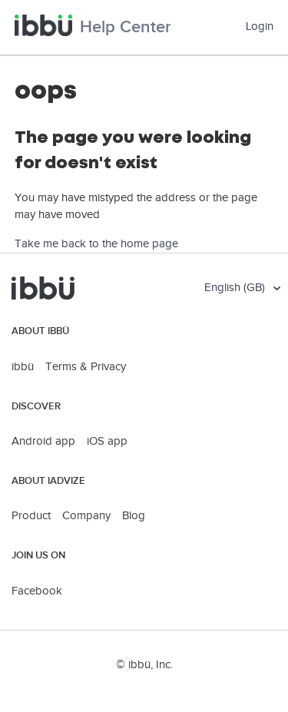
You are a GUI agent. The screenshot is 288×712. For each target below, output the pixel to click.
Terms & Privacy (85, 366)
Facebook (37, 591)
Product (31, 515)
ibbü (23, 366)
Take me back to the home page (96, 243)
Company (86, 515)
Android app (43, 441)
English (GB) (236, 287)
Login (259, 26)
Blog (133, 515)
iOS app (107, 441)
